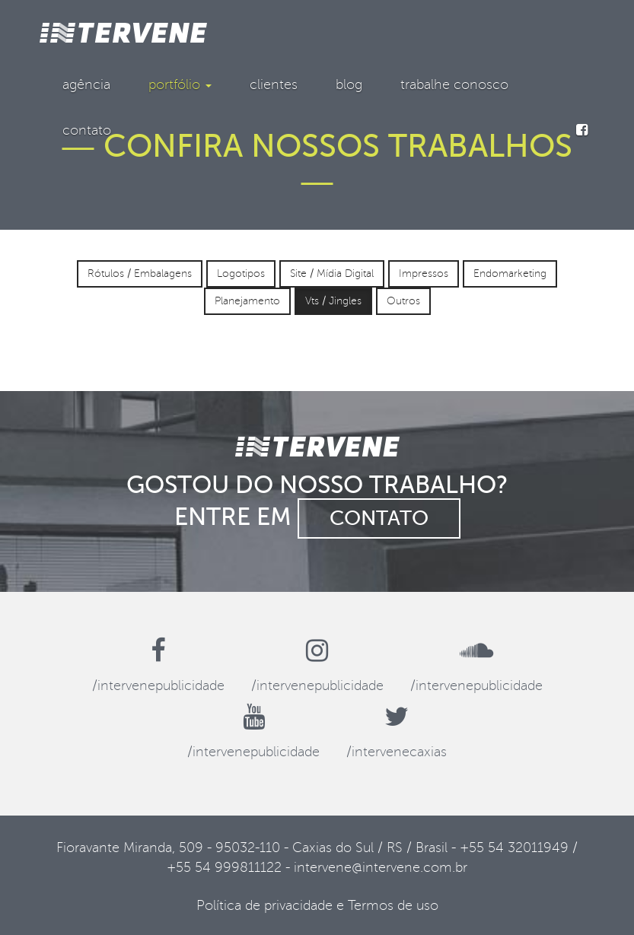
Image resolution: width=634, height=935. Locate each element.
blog (349, 84)
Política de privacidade (264, 905)
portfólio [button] (180, 84)
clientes (274, 84)
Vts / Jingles (333, 301)
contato (86, 130)
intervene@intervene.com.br (380, 867)
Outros (403, 301)
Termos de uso (393, 905)
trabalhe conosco (454, 84)
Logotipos (241, 273)
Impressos (423, 273)
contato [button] (379, 518)
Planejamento (247, 301)
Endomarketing (509, 273)
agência (86, 84)
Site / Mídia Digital (332, 273)
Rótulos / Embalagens (140, 273)
